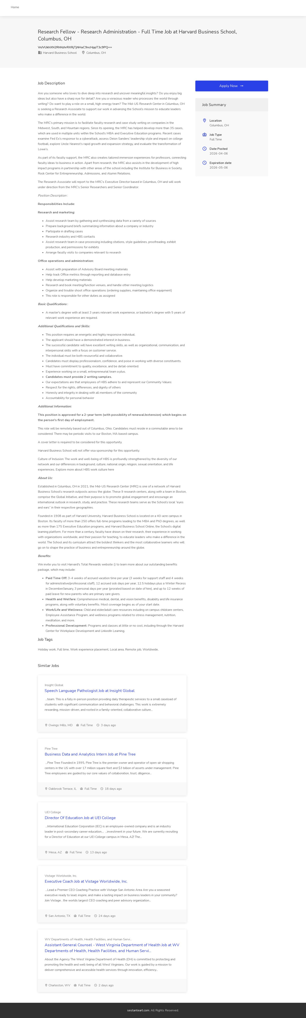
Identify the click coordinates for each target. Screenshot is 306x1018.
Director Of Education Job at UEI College (80, 817)
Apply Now (231, 86)
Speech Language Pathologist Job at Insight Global (90, 690)
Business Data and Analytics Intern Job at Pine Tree (90, 754)
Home (15, 7)
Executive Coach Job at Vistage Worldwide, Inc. (86, 881)
